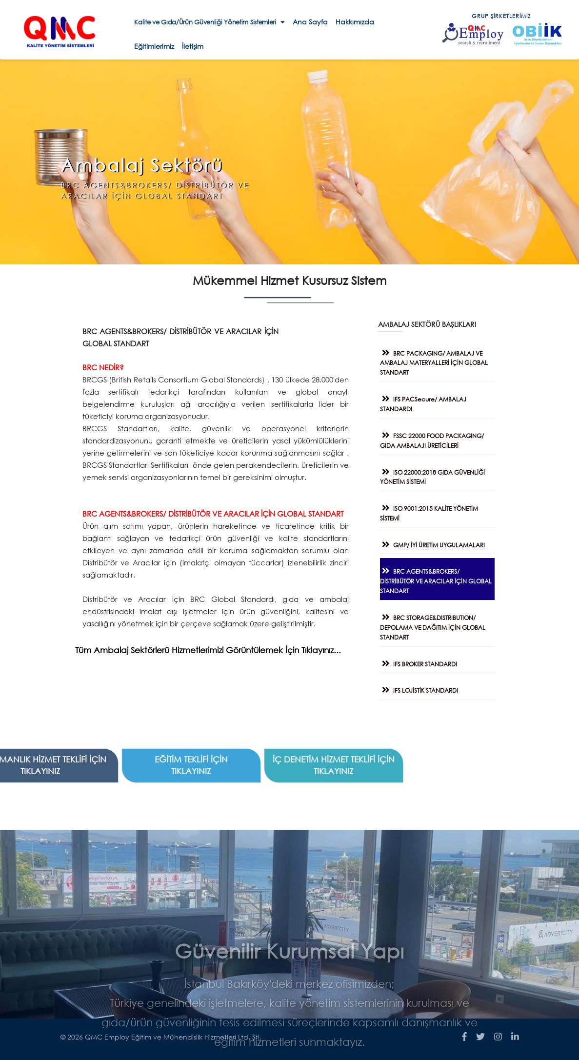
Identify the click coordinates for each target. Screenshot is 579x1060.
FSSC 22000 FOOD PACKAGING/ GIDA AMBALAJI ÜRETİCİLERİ (437, 437)
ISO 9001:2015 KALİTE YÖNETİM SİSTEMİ (434, 510)
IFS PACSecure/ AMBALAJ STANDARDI (428, 401)
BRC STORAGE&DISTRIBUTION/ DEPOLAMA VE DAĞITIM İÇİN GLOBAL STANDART (437, 624)
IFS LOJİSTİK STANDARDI (424, 687)
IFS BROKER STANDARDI (423, 661)
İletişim (192, 46)
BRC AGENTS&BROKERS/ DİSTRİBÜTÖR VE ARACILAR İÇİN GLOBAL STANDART (441, 578)
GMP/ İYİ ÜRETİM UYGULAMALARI (437, 542)
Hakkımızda (355, 22)
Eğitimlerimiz (154, 46)
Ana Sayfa (310, 22)
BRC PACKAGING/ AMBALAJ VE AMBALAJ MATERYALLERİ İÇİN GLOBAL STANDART (439, 360)
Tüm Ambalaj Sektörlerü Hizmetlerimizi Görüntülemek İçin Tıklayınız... (198, 650)
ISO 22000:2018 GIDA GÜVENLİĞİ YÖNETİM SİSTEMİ (437, 474)
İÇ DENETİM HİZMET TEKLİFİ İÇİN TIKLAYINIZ (100, 765)
